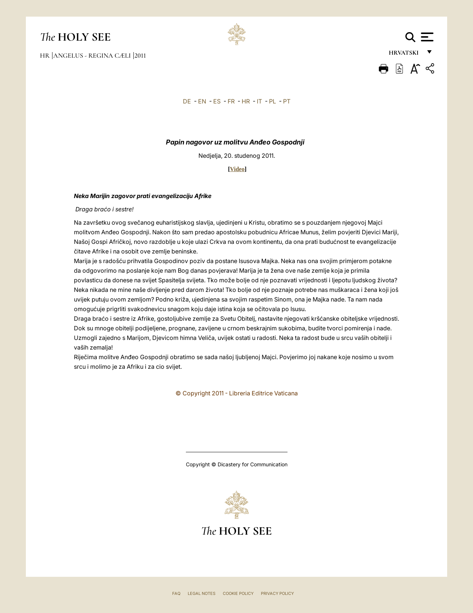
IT (259, 101)
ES (217, 101)
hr (45, 55)
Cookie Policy (238, 593)
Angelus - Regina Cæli (92, 55)
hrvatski (405, 54)
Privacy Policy (277, 593)
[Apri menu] (426, 37)
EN (202, 101)
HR (246, 101)
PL (272, 101)
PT (286, 101)
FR (231, 101)
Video (237, 169)
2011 (140, 55)
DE (187, 101)
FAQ (176, 593)
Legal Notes (201, 593)
